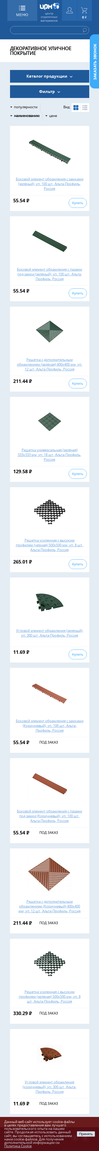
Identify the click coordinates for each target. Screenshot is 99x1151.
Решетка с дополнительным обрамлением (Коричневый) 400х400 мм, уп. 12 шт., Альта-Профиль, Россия (49, 906)
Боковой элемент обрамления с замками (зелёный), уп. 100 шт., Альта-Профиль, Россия (49, 184)
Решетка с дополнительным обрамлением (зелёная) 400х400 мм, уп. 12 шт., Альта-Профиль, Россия (49, 364)
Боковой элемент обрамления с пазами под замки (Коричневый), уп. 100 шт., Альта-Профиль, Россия (49, 816)
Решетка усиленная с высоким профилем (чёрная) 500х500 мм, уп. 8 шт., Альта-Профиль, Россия (49, 545)
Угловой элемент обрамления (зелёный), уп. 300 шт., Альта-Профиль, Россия (49, 633)
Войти (69, 10)
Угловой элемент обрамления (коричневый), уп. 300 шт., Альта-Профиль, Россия (49, 1087)
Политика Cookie (18, 1146)
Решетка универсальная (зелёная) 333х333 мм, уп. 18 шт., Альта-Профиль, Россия (49, 455)
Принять (86, 1134)
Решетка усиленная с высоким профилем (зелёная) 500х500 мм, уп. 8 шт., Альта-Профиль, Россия (50, 996)
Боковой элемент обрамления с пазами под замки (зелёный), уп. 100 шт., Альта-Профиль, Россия (49, 274)
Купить (77, 203)
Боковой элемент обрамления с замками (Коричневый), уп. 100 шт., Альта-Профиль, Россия (49, 725)
